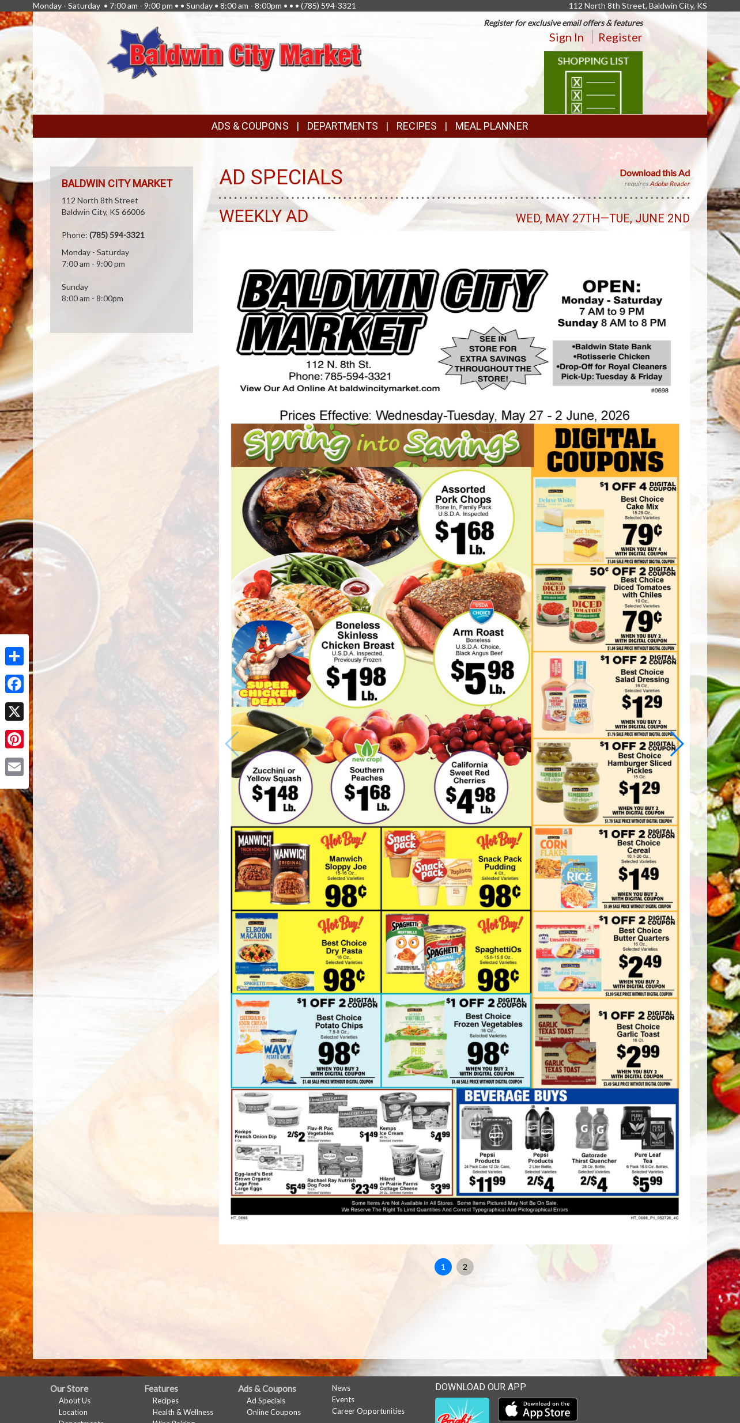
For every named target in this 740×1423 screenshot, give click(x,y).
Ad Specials (266, 1400)
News (341, 1387)
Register (620, 37)
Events (343, 1399)
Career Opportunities (368, 1411)
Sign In (566, 37)
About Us (74, 1400)
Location (73, 1412)
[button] (676, 743)
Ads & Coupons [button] (250, 126)
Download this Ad (655, 172)
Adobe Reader (670, 183)
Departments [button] (342, 126)
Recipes (417, 126)
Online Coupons (274, 1412)
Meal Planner (491, 126)
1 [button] (443, 1266)
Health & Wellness (183, 1412)
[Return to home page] (234, 51)
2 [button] (465, 1266)
